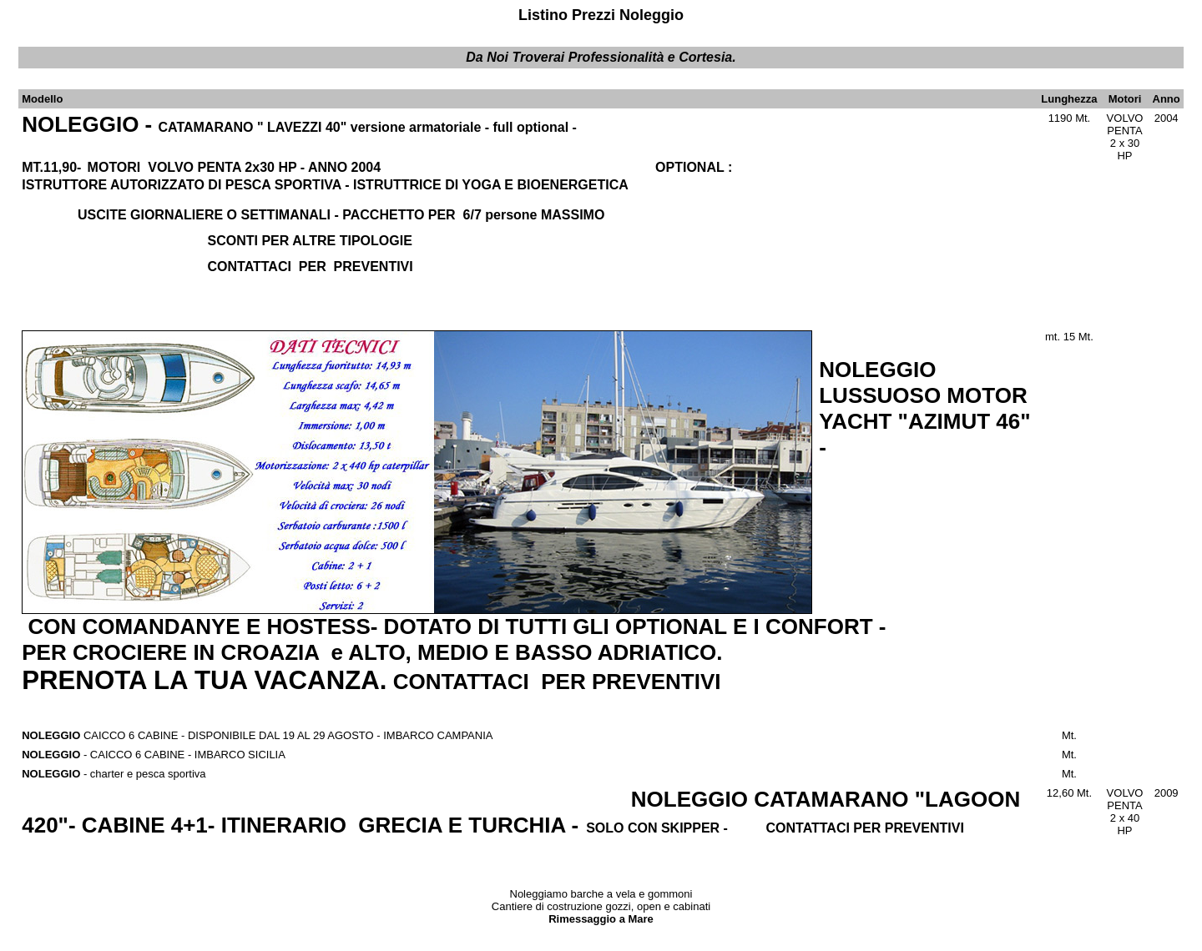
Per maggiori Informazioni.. (1126, 936)
